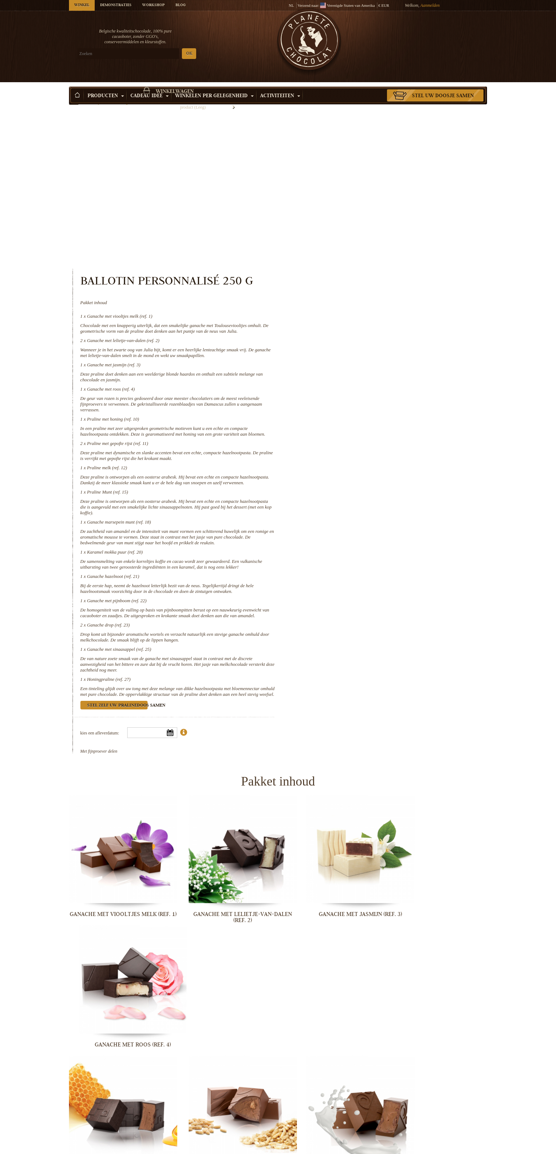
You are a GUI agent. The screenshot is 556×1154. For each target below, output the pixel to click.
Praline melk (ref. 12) (348, 326)
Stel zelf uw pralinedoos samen (358, 593)
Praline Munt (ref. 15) (348, 356)
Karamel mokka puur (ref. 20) (355, 422)
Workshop (153, 5)
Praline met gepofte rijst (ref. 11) (358, 302)
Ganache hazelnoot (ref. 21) (354, 452)
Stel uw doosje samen (443, 85)
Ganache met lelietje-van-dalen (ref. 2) (364, 193)
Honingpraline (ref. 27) (349, 561)
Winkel (81, 5)
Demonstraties (115, 5)
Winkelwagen (435, 34)
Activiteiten (280, 85)
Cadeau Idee (149, 85)
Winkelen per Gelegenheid (214, 85)
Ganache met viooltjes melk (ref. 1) (360, 163)
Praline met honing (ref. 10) (354, 272)
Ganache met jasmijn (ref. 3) (354, 218)
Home (73, 98)
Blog (180, 5)
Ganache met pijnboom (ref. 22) (357, 476)
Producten (106, 85)
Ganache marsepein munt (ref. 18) (360, 386)
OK (153, 54)
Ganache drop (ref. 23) (349, 506)
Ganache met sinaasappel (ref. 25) (360, 531)
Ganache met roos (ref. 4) (352, 242)
